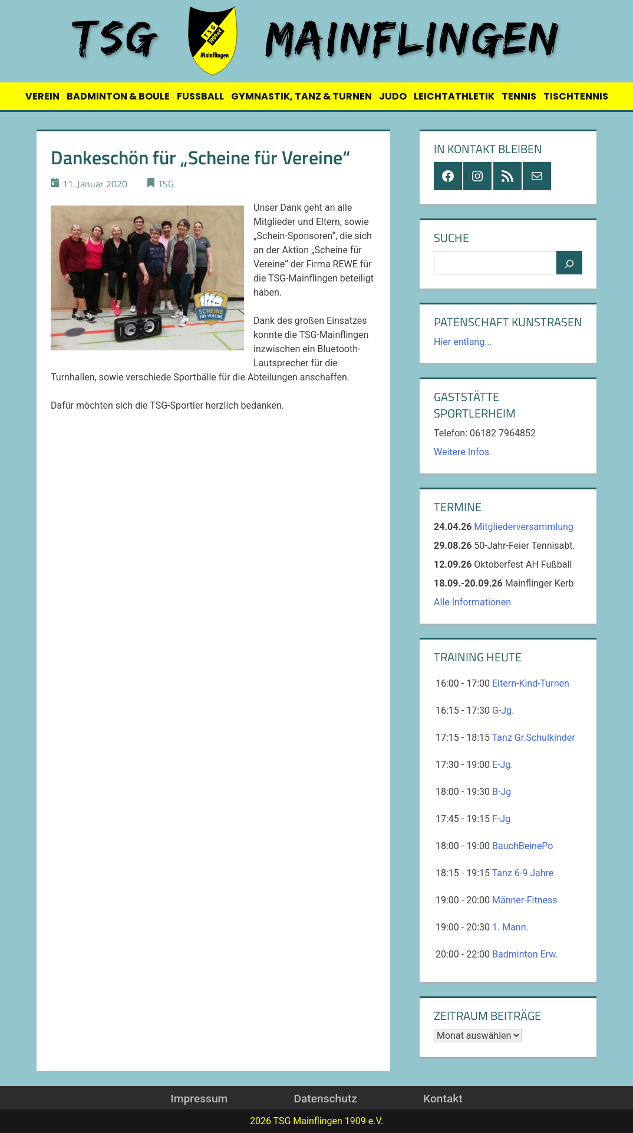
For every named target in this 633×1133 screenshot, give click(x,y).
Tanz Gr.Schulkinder (533, 737)
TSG (166, 184)
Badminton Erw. (525, 954)
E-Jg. (502, 764)
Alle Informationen (472, 602)
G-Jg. (503, 710)
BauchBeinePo (522, 846)
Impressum (199, 1098)
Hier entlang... (463, 341)
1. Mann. (510, 927)
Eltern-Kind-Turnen (530, 683)
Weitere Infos (461, 452)
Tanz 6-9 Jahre (523, 873)
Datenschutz (325, 1098)
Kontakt (443, 1098)
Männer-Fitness (524, 900)
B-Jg (501, 791)
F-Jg (501, 818)
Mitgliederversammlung (523, 526)
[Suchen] (569, 262)
